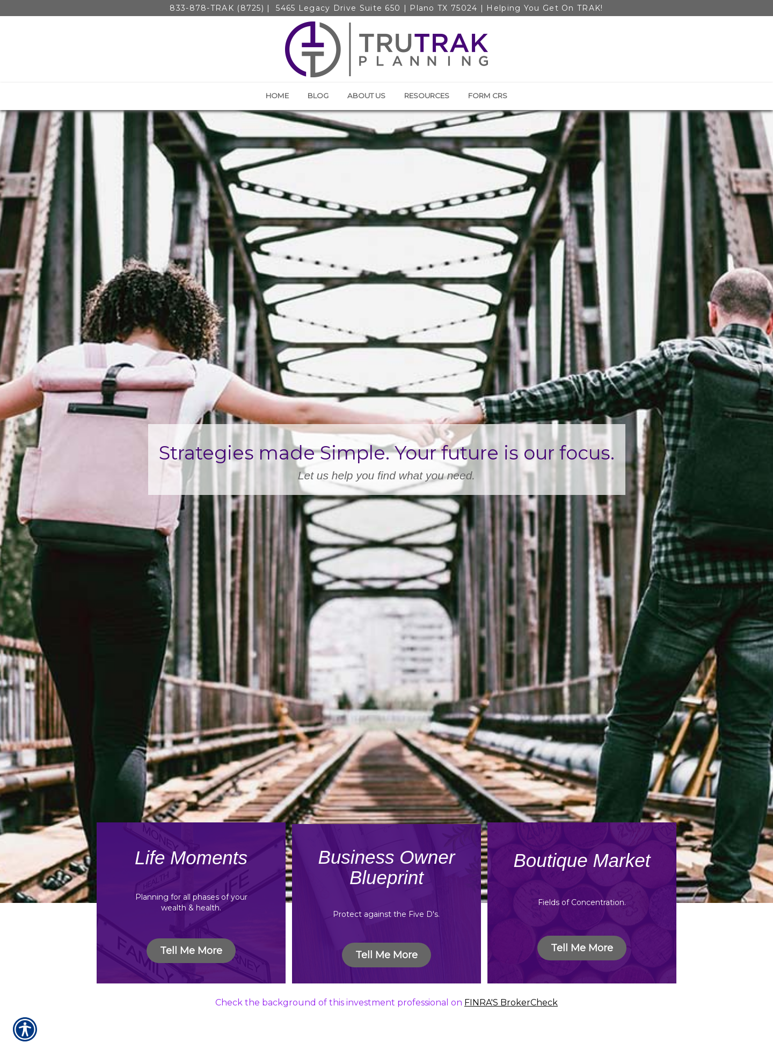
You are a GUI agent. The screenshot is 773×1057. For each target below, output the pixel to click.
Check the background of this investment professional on (339, 1002)
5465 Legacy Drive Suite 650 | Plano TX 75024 (375, 8)
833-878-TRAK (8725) (217, 8)
